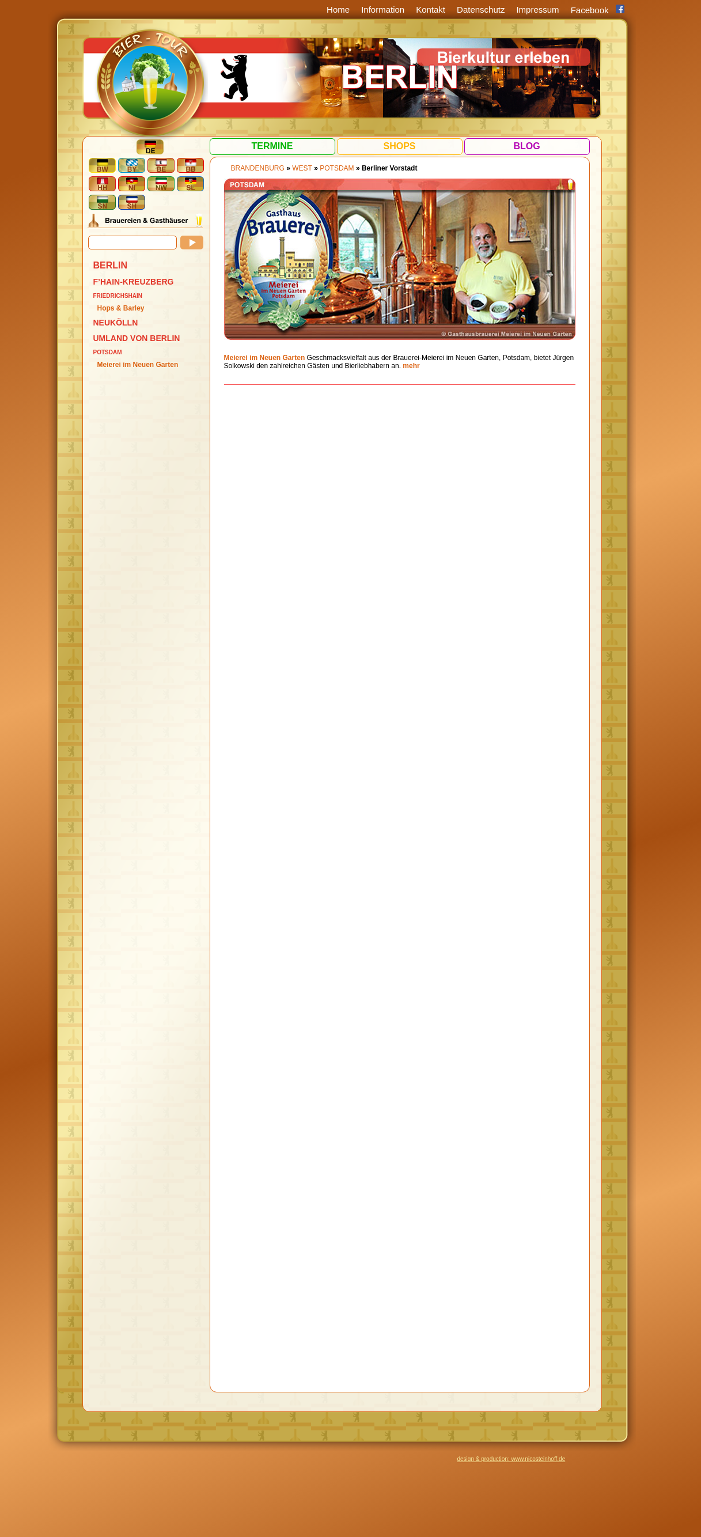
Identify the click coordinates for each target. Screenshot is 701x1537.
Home (338, 9)
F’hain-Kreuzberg (133, 281)
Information (382, 9)
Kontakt (430, 9)
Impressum (537, 9)
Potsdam (107, 352)
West (302, 168)
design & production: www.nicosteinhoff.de (511, 1459)
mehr (411, 366)
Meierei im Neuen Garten (138, 365)
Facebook (590, 10)
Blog (526, 146)
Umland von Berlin (136, 338)
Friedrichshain (118, 296)
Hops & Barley (121, 308)
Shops (399, 146)
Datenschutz (481, 9)
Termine (272, 146)
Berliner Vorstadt (389, 168)
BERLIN (110, 265)
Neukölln (115, 322)
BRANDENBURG (258, 168)
